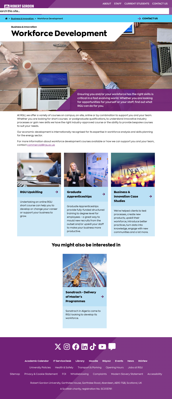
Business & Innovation (22, 18)
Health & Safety (64, 367)
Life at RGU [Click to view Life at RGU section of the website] (86, 11)
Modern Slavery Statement (127, 374)
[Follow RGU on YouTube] (102, 348)
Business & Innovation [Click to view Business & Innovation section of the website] (150, 11)
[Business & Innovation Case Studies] (133, 196)
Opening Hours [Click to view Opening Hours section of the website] (115, 367)
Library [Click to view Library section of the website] (80, 361)
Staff (117, 4)
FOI (64, 374)
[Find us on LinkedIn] (84, 348)
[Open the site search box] (166, 11)
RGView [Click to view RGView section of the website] (142, 361)
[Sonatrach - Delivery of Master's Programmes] (85, 296)
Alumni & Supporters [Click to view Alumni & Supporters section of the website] (108, 11)
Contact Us (150, 18)
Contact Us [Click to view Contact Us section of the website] (160, 4)
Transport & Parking (89, 367)
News (131, 361)
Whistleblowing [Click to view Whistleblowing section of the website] (79, 374)
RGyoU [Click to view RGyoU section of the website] (106, 361)
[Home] (6, 18)
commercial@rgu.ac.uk (41, 145)
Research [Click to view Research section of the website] (128, 11)
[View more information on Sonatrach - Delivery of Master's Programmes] (85, 270)
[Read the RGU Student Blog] (112, 348)
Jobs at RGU (135, 367)
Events (119, 361)
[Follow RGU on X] (57, 348)
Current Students (136, 4)
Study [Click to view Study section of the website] (73, 11)
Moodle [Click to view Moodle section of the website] (93, 361)
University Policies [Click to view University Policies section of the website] (40, 367)
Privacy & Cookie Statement (41, 374)
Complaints (100, 374)
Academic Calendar (37, 361)
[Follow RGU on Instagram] (67, 348)
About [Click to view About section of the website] (107, 4)
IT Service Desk (62, 361)
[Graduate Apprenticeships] (86, 194)
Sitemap (15, 374)
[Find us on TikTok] (93, 348)
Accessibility (154, 374)
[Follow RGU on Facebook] (75, 348)
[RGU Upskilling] (39, 192)
